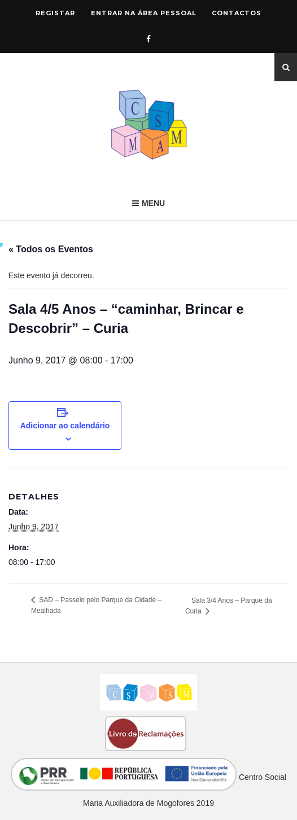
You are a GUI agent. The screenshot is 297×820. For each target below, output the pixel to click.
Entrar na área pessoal (143, 13)
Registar (55, 13)
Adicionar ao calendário (65, 425)
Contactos (236, 13)
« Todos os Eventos (50, 249)
